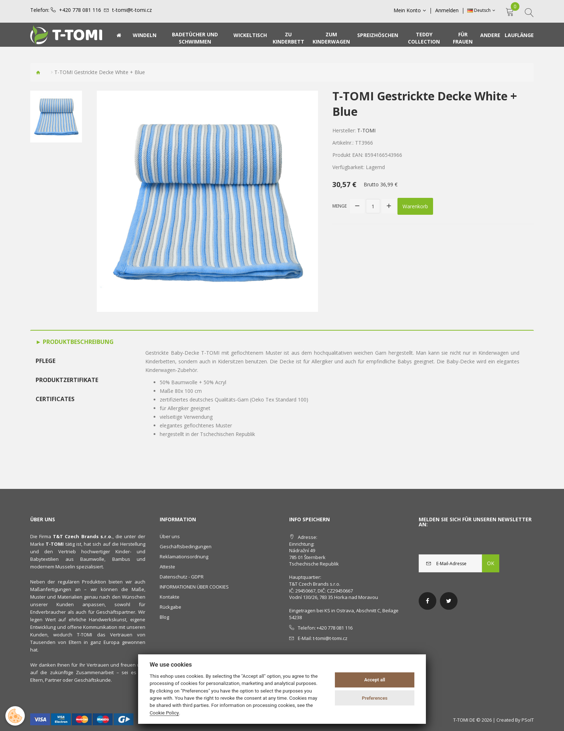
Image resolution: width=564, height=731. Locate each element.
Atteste (167, 566)
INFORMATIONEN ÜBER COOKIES (194, 587)
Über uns (170, 536)
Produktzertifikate (67, 380)
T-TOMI (366, 130)
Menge (339, 206)
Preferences (374, 698)
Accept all (374, 679)
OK (490, 563)
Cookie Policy (164, 713)
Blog (164, 617)
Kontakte (169, 597)
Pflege (45, 361)
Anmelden (447, 10)
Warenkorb (415, 206)
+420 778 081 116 (80, 10)
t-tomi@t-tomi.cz (132, 10)
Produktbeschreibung (77, 342)
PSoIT (528, 720)
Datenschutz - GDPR (182, 576)
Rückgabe (170, 607)
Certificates (55, 399)
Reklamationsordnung (184, 556)
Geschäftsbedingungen (186, 546)
